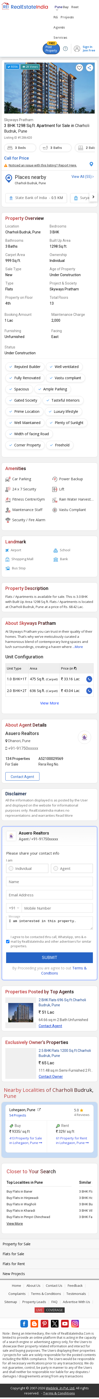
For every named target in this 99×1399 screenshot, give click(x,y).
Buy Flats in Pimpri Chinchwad (28, 1218)
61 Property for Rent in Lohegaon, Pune (72, 1142)
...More (78, 646)
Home (16, 1287)
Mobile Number (37, 908)
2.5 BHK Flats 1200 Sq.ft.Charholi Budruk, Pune (65, 1054)
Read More (64, 815)
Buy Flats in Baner (19, 1193)
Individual (23, 868)
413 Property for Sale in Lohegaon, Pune (25, 1142)
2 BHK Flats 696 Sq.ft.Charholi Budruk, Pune (62, 1004)
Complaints (17, 1295)
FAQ (54, 1303)
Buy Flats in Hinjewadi (22, 1199)
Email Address (21, 895)
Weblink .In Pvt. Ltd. (60, 1389)
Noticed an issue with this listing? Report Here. (40, 165)
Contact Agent (22, 777)
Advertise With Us (76, 1303)
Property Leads (34, 1303)
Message (14, 916)
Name (14, 881)
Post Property (51, 47)
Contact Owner (51, 1078)
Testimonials (76, 1295)
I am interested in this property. (49, 923)
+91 (12, 907)
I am (9, 860)
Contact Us (54, 1287)
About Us (33, 1287)
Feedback (75, 1287)
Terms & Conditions (46, 1295)
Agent (65, 868)
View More (49, 703)
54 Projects (17, 1116)
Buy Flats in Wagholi (21, 1206)
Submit (49, 959)
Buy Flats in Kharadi (21, 1212)
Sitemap (10, 1303)
